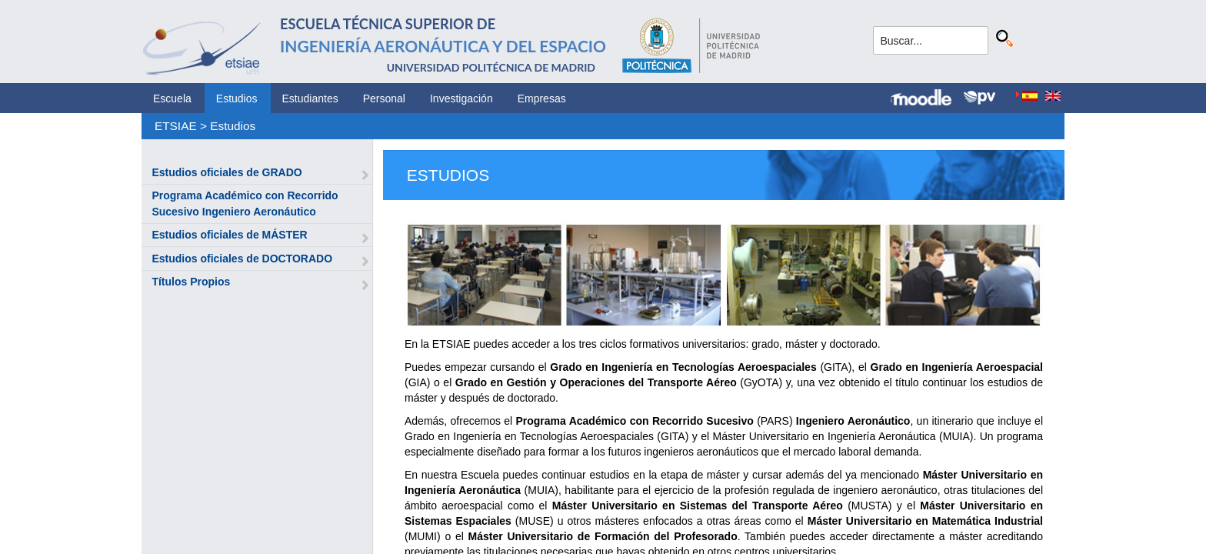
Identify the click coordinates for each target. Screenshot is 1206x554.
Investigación (461, 98)
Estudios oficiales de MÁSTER (229, 235)
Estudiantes (310, 98)
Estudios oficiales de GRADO (227, 172)
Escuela (172, 98)
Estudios (237, 98)
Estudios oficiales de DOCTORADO (242, 258)
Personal (384, 98)
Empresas (542, 98)
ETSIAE (176, 125)
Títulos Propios (191, 281)
